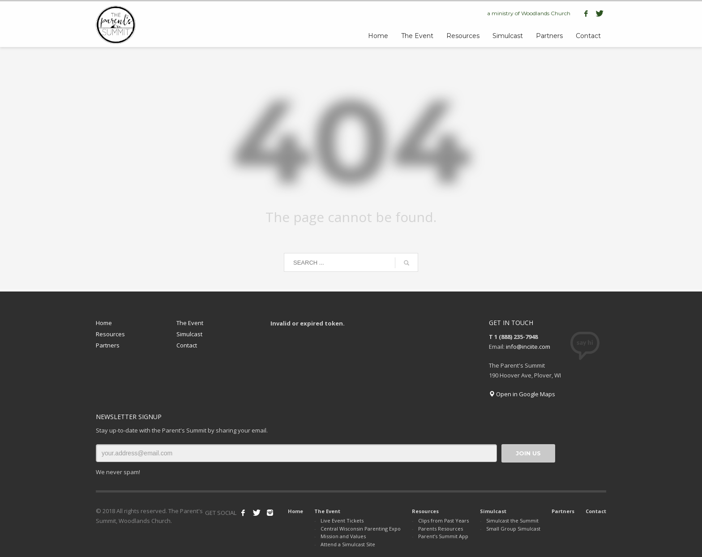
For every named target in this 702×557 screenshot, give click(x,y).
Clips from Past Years (443, 520)
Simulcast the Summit (512, 520)
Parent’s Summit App (443, 536)
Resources (110, 334)
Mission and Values (343, 536)
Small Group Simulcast (513, 528)
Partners (108, 345)
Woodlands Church (545, 13)
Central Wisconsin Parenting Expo (361, 528)
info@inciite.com (528, 347)
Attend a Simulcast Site (348, 544)
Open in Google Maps (522, 394)
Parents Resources (440, 528)
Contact (186, 345)
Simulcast (189, 334)
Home (104, 323)
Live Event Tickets (342, 520)
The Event (189, 323)
